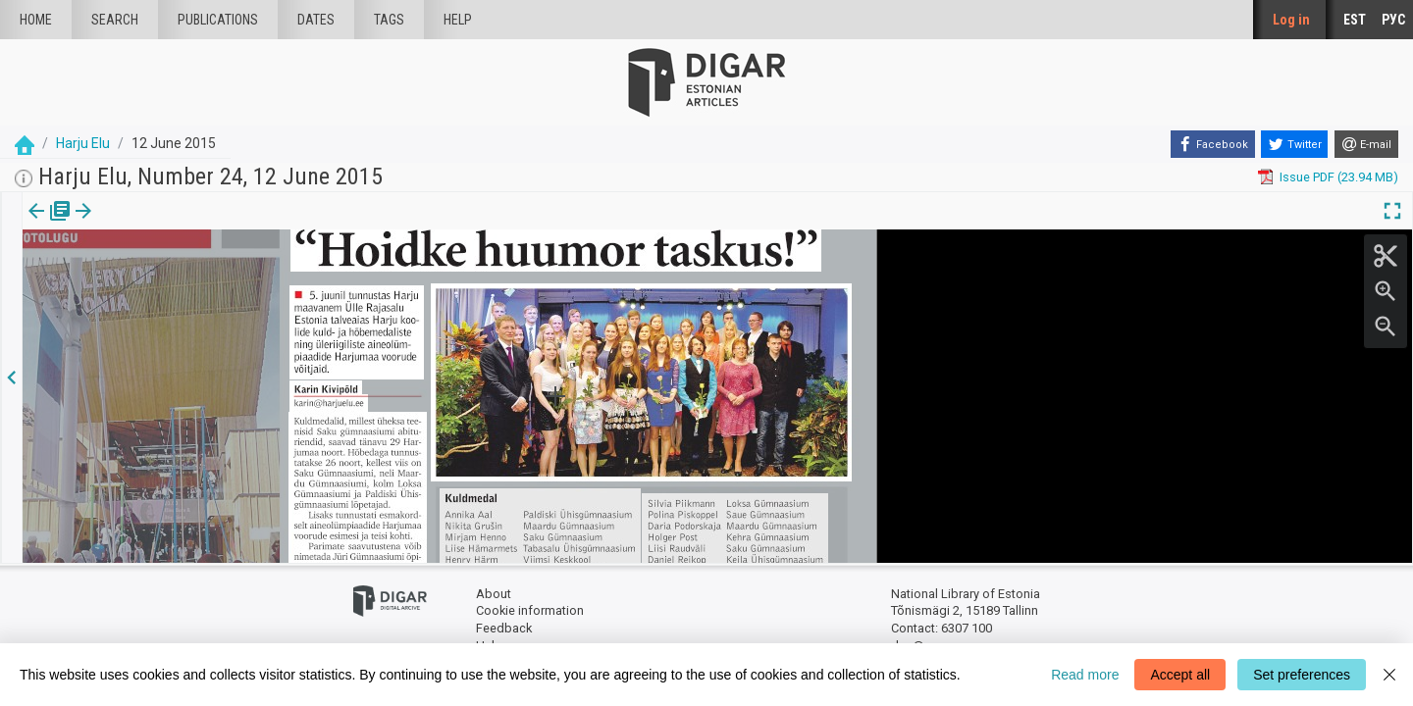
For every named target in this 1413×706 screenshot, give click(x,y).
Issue (35, 224)
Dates (316, 19)
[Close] (1389, 674)
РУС (1393, 19)
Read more (1085, 674)
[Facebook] (1213, 144)
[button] (131, 224)
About (493, 593)
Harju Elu (83, 143)
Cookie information (530, 610)
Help (458, 19)
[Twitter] (1294, 144)
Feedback (504, 628)
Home (36, 19)
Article (104, 224)
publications (218, 19)
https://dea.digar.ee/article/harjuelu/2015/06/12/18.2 (173, 278)
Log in (1291, 19)
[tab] (35, 225)
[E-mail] (1366, 144)
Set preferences (1301, 674)
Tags (389, 19)
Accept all (1180, 674)
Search (114, 19)
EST (1354, 19)
